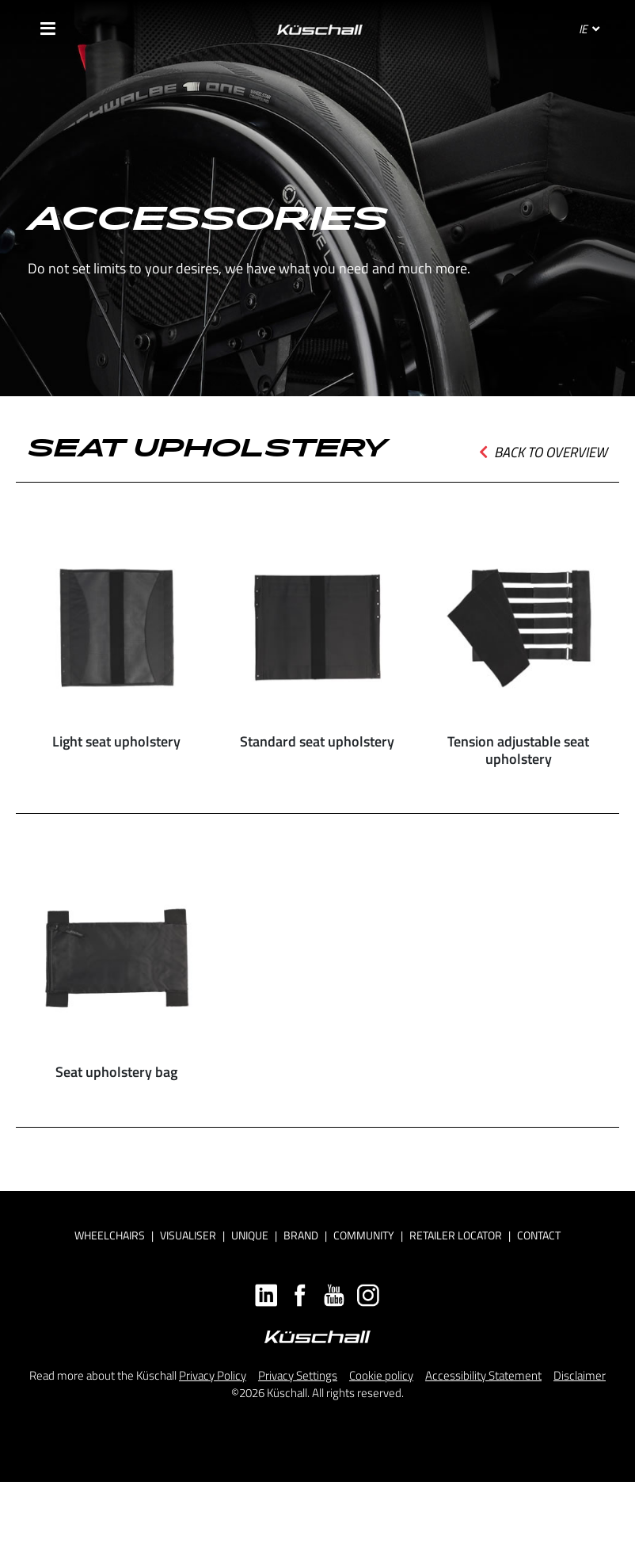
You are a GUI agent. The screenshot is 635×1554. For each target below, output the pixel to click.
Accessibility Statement (483, 1375)
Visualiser (188, 1235)
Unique (249, 1235)
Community (363, 1235)
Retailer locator (455, 1235)
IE (589, 29)
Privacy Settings (297, 1375)
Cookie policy (381, 1375)
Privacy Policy (212, 1375)
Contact (539, 1235)
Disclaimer (579, 1375)
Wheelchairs (109, 1235)
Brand (300, 1235)
